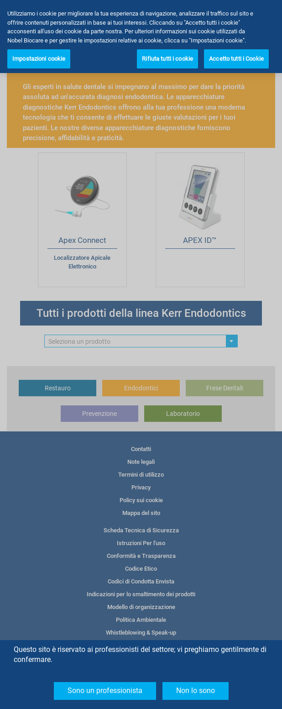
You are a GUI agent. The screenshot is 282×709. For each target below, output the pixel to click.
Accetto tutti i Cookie (236, 58)
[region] (141, 36)
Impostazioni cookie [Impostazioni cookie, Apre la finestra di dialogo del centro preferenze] (38, 58)
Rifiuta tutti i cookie (167, 58)
